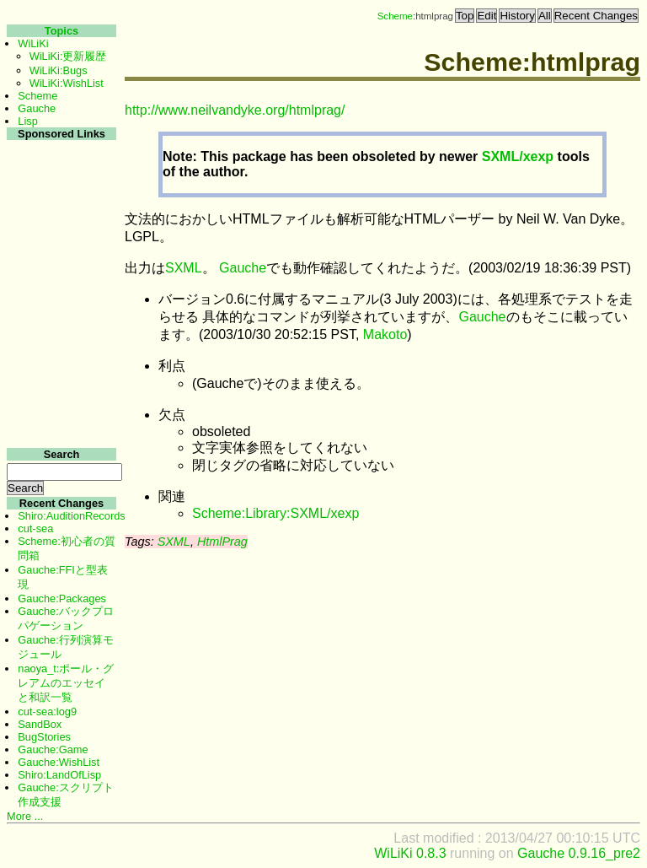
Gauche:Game (53, 749)
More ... (25, 816)
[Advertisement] (59, 395)
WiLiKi (33, 43)
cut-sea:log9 (47, 711)
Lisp (27, 121)
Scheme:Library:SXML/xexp (275, 513)
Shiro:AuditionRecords (71, 515)
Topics (61, 30)
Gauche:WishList (58, 762)
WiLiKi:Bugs (58, 70)
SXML (183, 268)
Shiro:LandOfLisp (59, 774)
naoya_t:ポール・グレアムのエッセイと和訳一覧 (66, 683)
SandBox (39, 724)
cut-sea (35, 528)
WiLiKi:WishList (66, 83)
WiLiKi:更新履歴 (68, 56)
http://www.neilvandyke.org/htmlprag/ (235, 110)
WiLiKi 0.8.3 (410, 853)
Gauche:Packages (62, 598)
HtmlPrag (222, 541)
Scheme (395, 16)
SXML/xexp (517, 156)
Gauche (242, 268)
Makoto (385, 334)
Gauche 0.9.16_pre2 (578, 853)
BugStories (44, 737)
